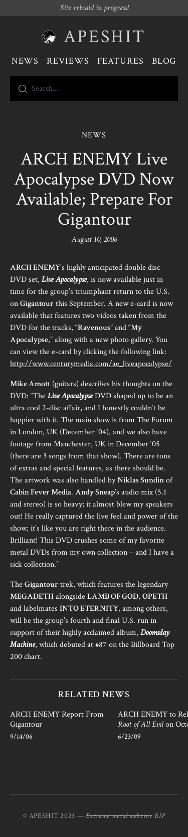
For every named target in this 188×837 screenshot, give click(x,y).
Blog (164, 61)
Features (120, 61)
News (25, 61)
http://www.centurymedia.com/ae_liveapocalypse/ (91, 364)
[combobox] (94, 88)
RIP (159, 815)
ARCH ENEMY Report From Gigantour (57, 719)
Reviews (68, 61)
